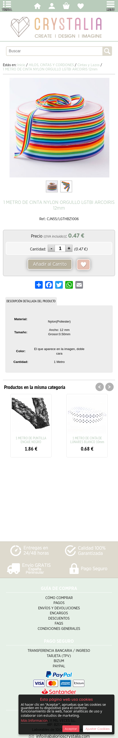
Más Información (34, 720)
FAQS (59, 623)
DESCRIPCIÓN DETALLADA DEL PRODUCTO (31, 301)
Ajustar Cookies (97, 729)
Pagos (59, 603)
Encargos (59, 613)
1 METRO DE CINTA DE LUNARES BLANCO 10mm (87, 439)
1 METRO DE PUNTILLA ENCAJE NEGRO (31, 439)
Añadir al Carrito (50, 264)
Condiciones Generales (59, 629)
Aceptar (71, 729)
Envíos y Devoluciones (59, 608)
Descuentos (59, 618)
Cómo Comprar (59, 598)
